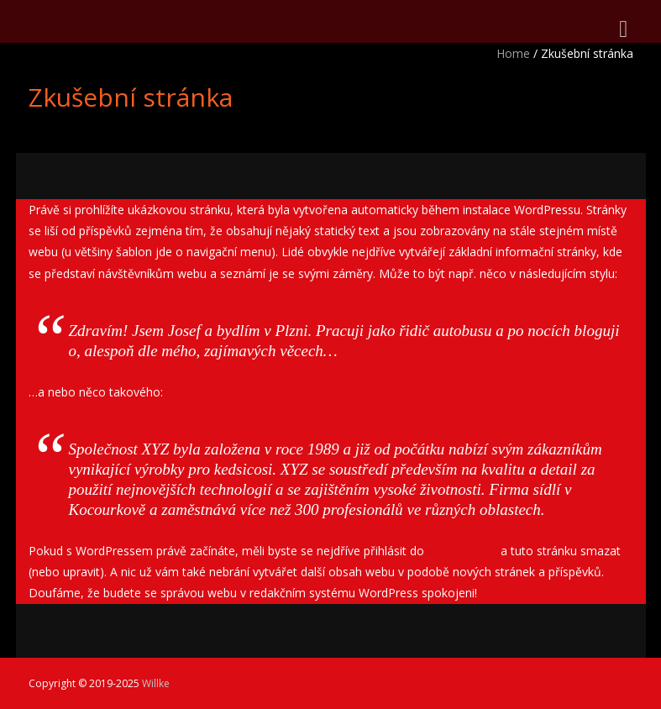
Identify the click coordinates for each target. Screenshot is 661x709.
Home (513, 53)
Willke (156, 683)
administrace (462, 551)
